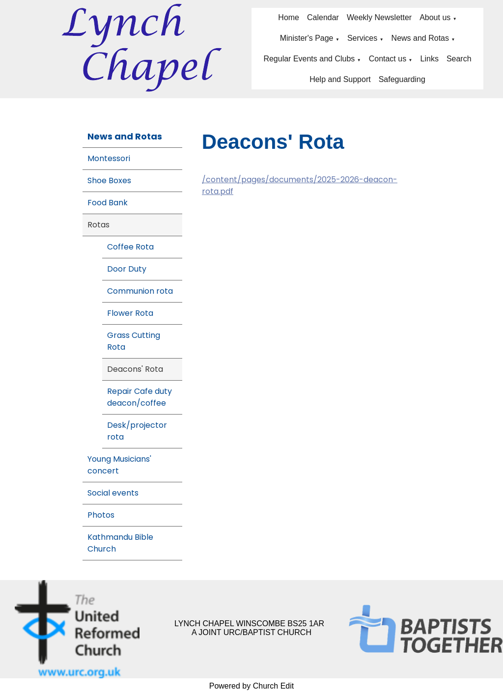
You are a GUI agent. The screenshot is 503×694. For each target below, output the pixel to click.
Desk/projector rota (137, 431)
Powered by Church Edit (251, 686)
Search (459, 59)
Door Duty (126, 269)
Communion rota (140, 291)
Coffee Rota (130, 246)
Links (429, 59)
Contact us (387, 59)
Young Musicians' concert (119, 464)
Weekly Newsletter (379, 17)
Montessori (108, 158)
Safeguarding (402, 79)
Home (288, 17)
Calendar (323, 17)
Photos (100, 515)
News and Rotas (420, 38)
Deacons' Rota (135, 369)
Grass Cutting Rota (133, 341)
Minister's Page (307, 38)
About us (434, 17)
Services (362, 38)
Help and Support (340, 79)
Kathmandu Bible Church (120, 543)
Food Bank (107, 202)
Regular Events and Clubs (309, 59)
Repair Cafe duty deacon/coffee (139, 397)
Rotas (98, 224)
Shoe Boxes (109, 180)
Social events (113, 493)
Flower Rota (130, 313)
